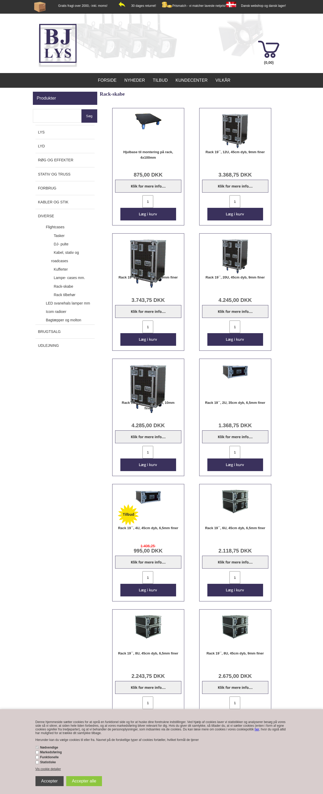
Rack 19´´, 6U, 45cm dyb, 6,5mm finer (235, 528)
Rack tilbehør (64, 295)
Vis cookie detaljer (48, 769)
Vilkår (223, 80)
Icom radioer (56, 312)
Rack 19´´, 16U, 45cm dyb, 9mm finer (148, 277)
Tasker (59, 236)
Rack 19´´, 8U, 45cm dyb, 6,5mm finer (148, 653)
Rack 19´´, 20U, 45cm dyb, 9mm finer (235, 277)
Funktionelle (49, 757)
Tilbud (160, 80)
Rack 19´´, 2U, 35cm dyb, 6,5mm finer (235, 403)
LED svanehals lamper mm (68, 303)
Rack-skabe (63, 286)
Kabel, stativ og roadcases (65, 256)
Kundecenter (192, 80)
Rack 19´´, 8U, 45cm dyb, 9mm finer (235, 653)
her (257, 729)
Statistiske (48, 762)
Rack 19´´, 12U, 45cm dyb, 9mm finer (235, 152)
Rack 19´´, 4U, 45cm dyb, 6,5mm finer (148, 528)
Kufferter (61, 269)
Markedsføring (51, 752)
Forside (107, 80)
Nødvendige (49, 747)
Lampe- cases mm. (69, 278)
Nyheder (134, 80)
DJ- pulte (61, 244)
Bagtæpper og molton (63, 320)
